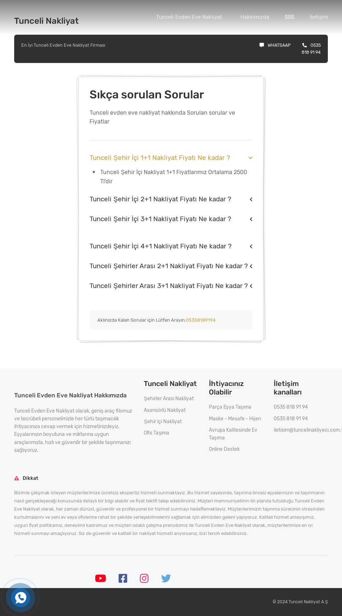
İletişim (319, 17)
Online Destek (224, 449)
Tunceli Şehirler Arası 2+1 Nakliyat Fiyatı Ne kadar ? (169, 266)
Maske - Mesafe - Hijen (235, 419)
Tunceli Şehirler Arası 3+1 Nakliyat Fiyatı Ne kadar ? (169, 286)
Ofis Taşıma (156, 433)
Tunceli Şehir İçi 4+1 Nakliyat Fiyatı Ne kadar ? (161, 246)
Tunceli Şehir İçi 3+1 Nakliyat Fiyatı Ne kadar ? (160, 219)
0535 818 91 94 (291, 407)
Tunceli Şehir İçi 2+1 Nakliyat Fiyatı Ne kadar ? (160, 199)
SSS (289, 17)
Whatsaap (275, 45)
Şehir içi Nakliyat (162, 422)
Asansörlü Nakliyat (165, 410)
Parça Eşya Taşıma (230, 407)
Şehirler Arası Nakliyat (168, 399)
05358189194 (201, 320)
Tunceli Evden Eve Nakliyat (189, 17)
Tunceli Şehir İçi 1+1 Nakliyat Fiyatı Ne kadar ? (160, 158)
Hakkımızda (254, 17)
